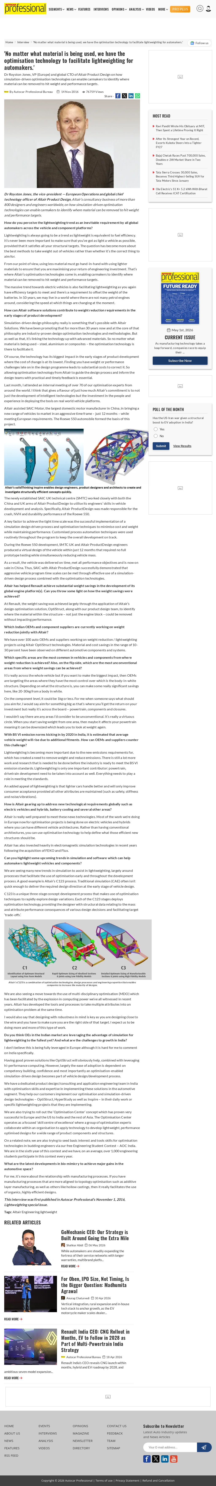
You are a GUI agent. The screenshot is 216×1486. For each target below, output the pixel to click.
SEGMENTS (55, 9)
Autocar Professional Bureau (81, 1357)
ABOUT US (12, 1433)
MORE (161, 9)
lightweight (48, 1212)
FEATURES (84, 9)
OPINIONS (118, 9)
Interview (23, 42)
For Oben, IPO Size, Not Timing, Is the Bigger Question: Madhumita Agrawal (95, 1285)
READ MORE (70, 1266)
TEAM (111, 1441)
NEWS (70, 9)
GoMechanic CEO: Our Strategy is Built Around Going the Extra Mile (95, 1235)
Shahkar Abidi (72, 1245)
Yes (162, 429)
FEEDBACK (115, 1433)
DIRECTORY (81, 1448)
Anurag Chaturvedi (75, 1298)
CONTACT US (117, 1426)
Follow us (199, 43)
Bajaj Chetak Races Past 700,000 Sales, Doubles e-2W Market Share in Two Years (181, 159)
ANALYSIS (135, 9)
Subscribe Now (180, 360)
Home (9, 42)
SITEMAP (113, 1448)
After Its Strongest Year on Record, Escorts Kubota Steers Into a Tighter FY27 (178, 143)
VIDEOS (150, 9)
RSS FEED (11, 1455)
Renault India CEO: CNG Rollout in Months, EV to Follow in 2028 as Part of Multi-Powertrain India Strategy (95, 1340)
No (162, 436)
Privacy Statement (127, 1480)
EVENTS (44, 1426)
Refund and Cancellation (158, 1480)
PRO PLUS (180, 9)
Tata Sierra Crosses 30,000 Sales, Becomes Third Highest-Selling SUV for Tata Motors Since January (180, 176)
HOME (9, 1426)
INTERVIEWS (101, 9)
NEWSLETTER (83, 1441)
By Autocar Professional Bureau (28, 91)
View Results (182, 446)
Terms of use (104, 1480)
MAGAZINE (81, 1433)
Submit (161, 446)
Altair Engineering (26, 1212)
